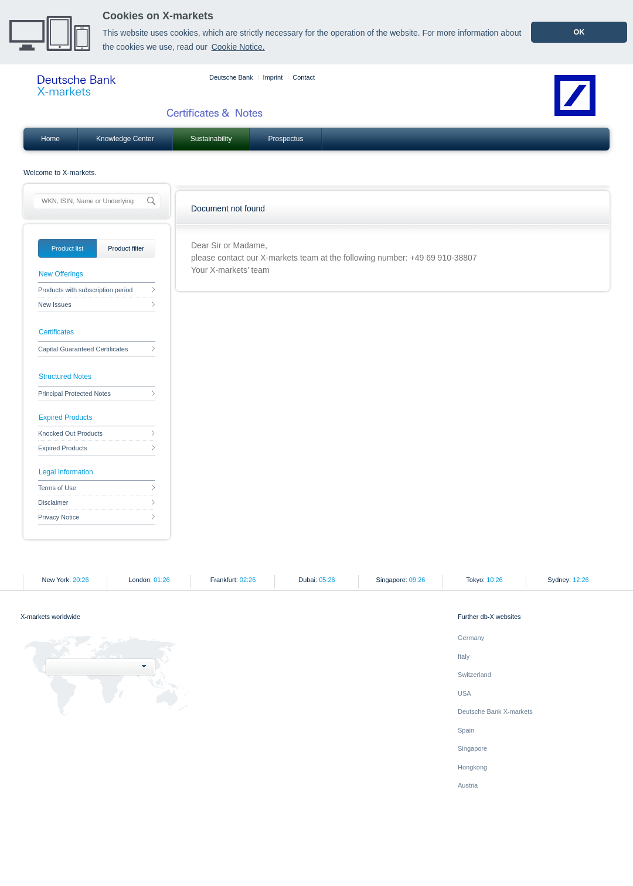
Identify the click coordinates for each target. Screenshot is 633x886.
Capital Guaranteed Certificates (96, 349)
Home (50, 139)
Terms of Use (96, 488)
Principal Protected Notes (96, 393)
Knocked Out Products (96, 433)
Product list (67, 248)
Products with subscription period (96, 290)
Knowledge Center (125, 139)
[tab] (67, 248)
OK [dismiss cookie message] (578, 32)
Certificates (56, 332)
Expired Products (96, 448)
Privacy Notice (96, 517)
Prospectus (285, 139)
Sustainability (211, 139)
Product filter (126, 248)
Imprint (273, 77)
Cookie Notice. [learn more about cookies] (238, 47)
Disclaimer (96, 502)
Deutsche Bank (231, 77)
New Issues (96, 304)
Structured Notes (65, 376)
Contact (303, 77)
